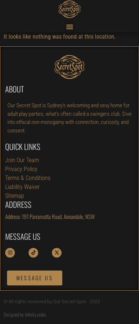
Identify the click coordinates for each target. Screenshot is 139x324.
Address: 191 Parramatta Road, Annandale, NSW (50, 216)
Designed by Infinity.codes (25, 314)
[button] (69, 26)
